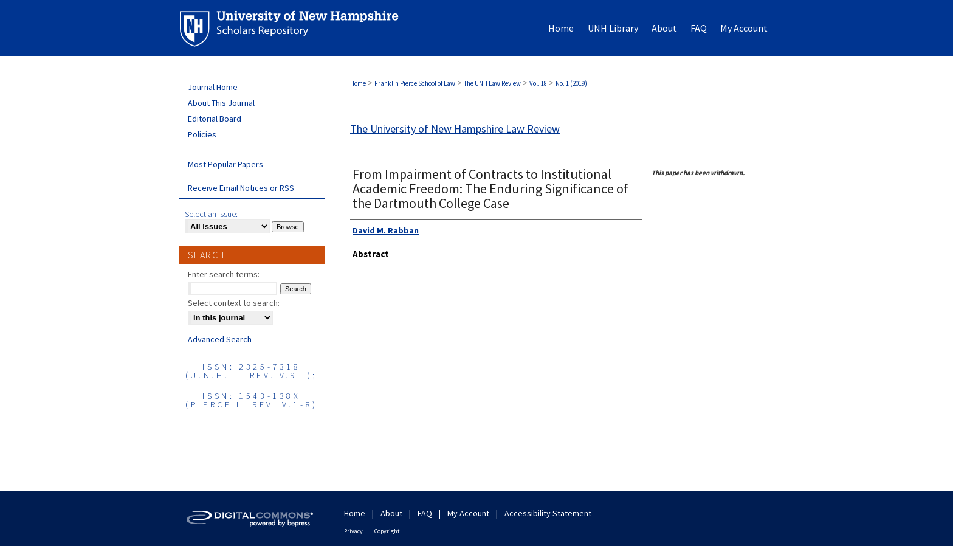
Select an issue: (211, 214)
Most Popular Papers (225, 164)
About (391, 513)
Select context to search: (234, 302)
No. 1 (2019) (571, 83)
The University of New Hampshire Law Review (455, 129)
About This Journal (221, 102)
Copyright (387, 531)
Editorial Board (214, 118)
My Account (468, 513)
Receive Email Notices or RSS (241, 187)
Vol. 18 (538, 83)
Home (358, 83)
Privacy (353, 531)
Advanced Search (220, 339)
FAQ (425, 513)
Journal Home (213, 86)
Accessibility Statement (547, 513)
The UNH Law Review (492, 83)
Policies (202, 134)
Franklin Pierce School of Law (414, 83)
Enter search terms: (224, 274)
